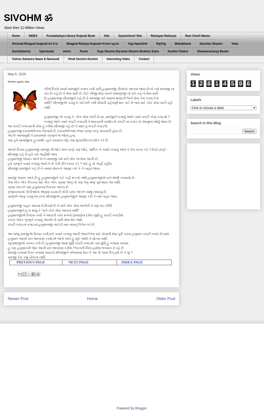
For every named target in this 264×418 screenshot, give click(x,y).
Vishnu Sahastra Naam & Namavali (35, 59)
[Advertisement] (226, 175)
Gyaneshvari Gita (130, 36)
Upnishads (46, 51)
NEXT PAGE (79, 262)
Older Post (165, 298)
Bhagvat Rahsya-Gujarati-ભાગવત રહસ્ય (92, 43)
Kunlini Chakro (178, 51)
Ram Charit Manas (197, 36)
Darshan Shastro (211, 43)
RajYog (161, 43)
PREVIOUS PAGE (30, 262)
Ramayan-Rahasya (163, 36)
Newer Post (18, 298)
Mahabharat (183, 43)
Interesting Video (118, 59)
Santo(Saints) (21, 51)
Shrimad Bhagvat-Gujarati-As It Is (35, 43)
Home (16, 36)
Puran (84, 51)
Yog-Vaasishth (137, 43)
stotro (67, 51)
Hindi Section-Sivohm (83, 59)
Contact (144, 59)
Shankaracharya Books (213, 51)
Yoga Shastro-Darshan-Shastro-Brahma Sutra (128, 51)
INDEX (33, 36)
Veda (234, 43)
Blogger (140, 408)
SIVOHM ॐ (28, 17)
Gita (106, 36)
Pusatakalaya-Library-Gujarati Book (70, 36)
